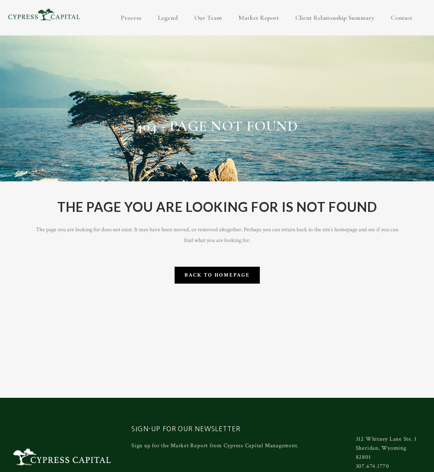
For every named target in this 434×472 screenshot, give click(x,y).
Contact (401, 18)
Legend (168, 18)
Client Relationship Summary (334, 18)
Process (131, 18)
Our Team (208, 18)
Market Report (258, 18)
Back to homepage (217, 275)
